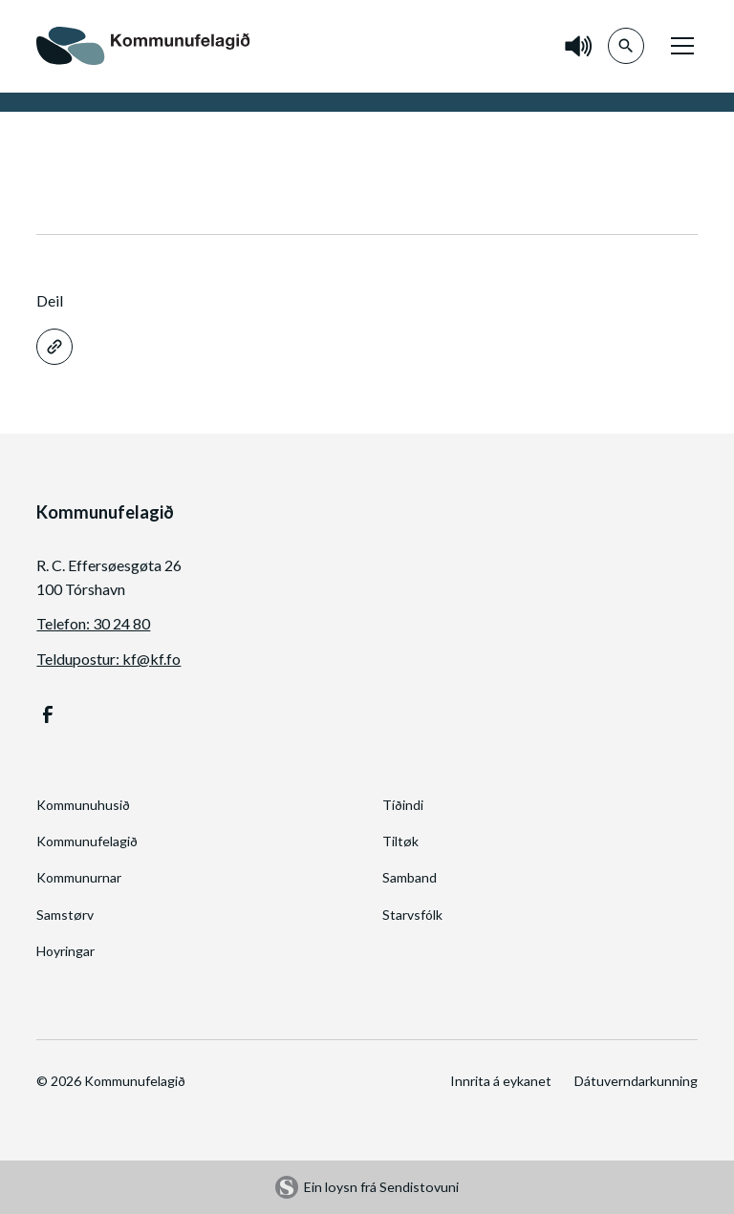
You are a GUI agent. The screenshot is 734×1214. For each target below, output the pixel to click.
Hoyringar (65, 951)
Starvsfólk (412, 914)
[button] (678, 46)
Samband (409, 877)
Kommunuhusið (83, 805)
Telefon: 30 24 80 (93, 623)
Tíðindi (402, 805)
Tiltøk (400, 841)
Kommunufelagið (87, 841)
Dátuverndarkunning (636, 1081)
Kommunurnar (78, 877)
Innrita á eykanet (500, 1081)
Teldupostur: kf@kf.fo (108, 659)
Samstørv (65, 914)
